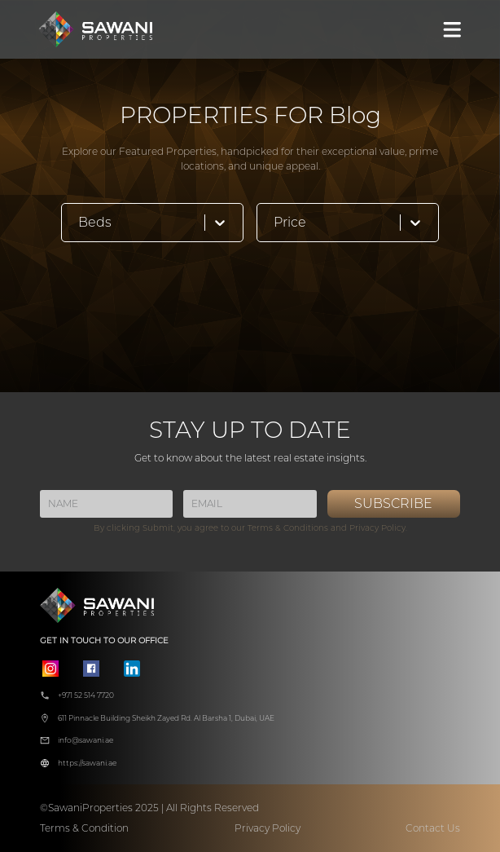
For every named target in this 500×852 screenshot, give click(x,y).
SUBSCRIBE (393, 503)
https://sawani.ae (87, 762)
